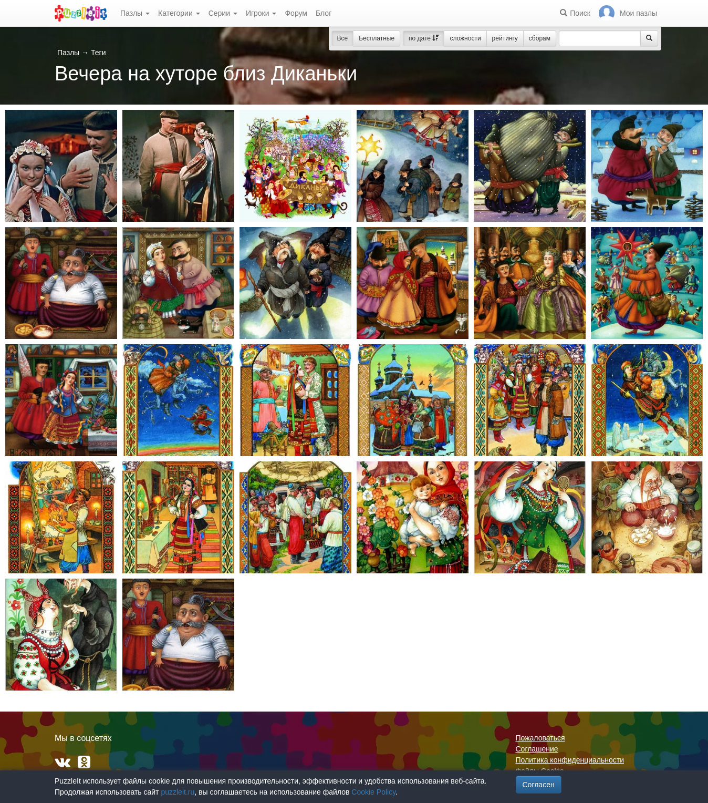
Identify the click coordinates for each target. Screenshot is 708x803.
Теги (98, 52)
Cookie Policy (373, 792)
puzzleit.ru (177, 792)
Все (342, 38)
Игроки (261, 13)
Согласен (539, 784)
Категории (179, 13)
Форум (296, 13)
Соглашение (537, 749)
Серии (223, 13)
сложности (465, 38)
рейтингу (505, 38)
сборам (539, 38)
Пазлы (135, 13)
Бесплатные (376, 38)
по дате (424, 38)
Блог (323, 13)
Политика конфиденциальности (570, 760)
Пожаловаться (540, 738)
